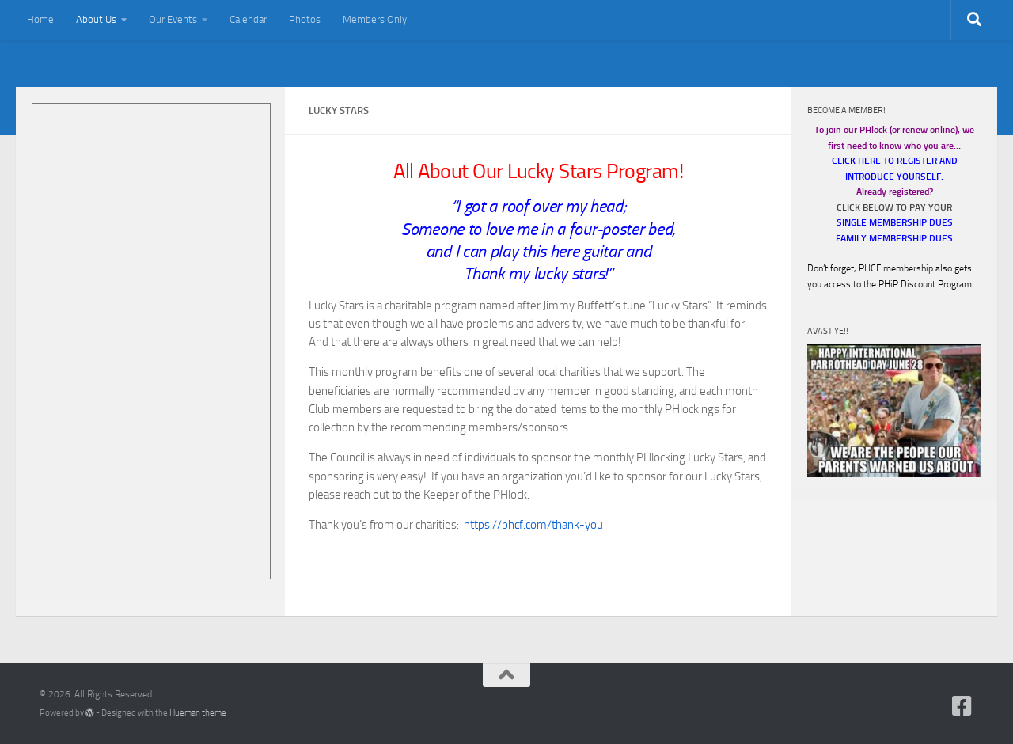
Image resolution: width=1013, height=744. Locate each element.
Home (40, 19)
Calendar (248, 19)
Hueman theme (197, 713)
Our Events (173, 19)
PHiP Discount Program (925, 284)
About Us (96, 19)
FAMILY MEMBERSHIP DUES (894, 238)
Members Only (375, 19)
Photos (305, 19)
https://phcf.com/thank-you (533, 525)
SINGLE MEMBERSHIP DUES (895, 222)
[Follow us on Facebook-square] (962, 706)
